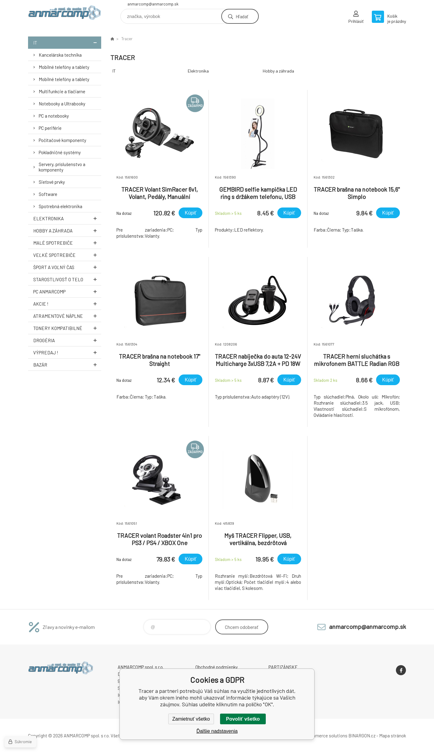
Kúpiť (190, 212)
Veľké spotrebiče (67, 255)
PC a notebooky (54, 116)
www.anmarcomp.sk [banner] (64, 14)
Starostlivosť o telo (67, 279)
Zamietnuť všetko (191, 719)
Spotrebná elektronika (60, 206)
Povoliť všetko (243, 719)
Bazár (67, 365)
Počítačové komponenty (62, 140)
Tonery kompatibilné (67, 328)
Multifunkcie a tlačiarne (62, 91)
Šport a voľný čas (67, 267)
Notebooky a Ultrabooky (62, 103)
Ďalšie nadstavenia (216, 731)
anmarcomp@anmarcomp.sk (153, 4)
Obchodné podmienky (216, 667)
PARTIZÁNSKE (283, 667)
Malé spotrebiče (67, 243)
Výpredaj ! (67, 352)
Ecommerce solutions (325, 735)
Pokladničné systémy (60, 152)
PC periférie (50, 128)
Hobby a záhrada (67, 230)
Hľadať (242, 16)
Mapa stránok (392, 735)
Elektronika (67, 218)
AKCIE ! (67, 304)
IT (67, 42)
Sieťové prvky (52, 182)
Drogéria (67, 340)
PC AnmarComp (67, 291)
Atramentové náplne (67, 316)
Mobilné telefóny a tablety (64, 67)
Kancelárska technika (60, 55)
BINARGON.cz (361, 735)
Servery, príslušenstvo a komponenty (62, 166)
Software (48, 194)
